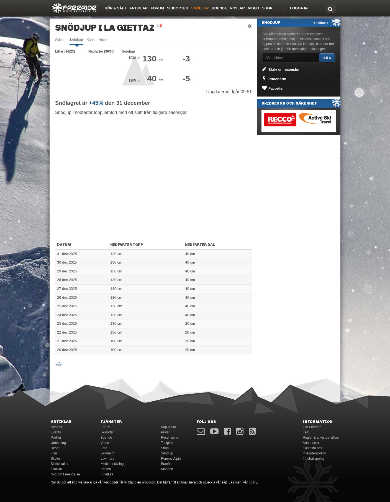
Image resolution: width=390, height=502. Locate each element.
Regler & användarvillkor (321, 437)
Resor (55, 448)
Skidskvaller (59, 464)
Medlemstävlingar (114, 464)
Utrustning (58, 443)
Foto (104, 448)
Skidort (60, 40)
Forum (157, 8)
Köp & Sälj (115, 8)
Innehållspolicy (314, 459)
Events (56, 432)
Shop (267, 8)
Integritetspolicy (314, 453)
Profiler (56, 437)
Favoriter (272, 87)
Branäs (166, 464)
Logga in (299, 8)
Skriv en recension (281, 69)
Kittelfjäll (107, 474)
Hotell (103, 40)
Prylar (237, 8)
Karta (91, 40)
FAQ (306, 432)
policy (253, 482)
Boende (219, 8)
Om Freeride (312, 427)
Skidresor (108, 453)
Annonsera (311, 443)
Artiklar (138, 8)
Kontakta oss (312, 448)
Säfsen (106, 469)
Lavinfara (107, 459)
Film (54, 453)
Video (253, 8)
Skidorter (177, 8)
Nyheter (56, 427)
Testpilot (167, 443)
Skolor (55, 459)
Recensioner (170, 437)
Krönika (56, 469)
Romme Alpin (171, 459)
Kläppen (167, 469)
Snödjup (200, 8)
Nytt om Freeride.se (65, 474)
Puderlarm (273, 78)
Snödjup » (321, 22)
